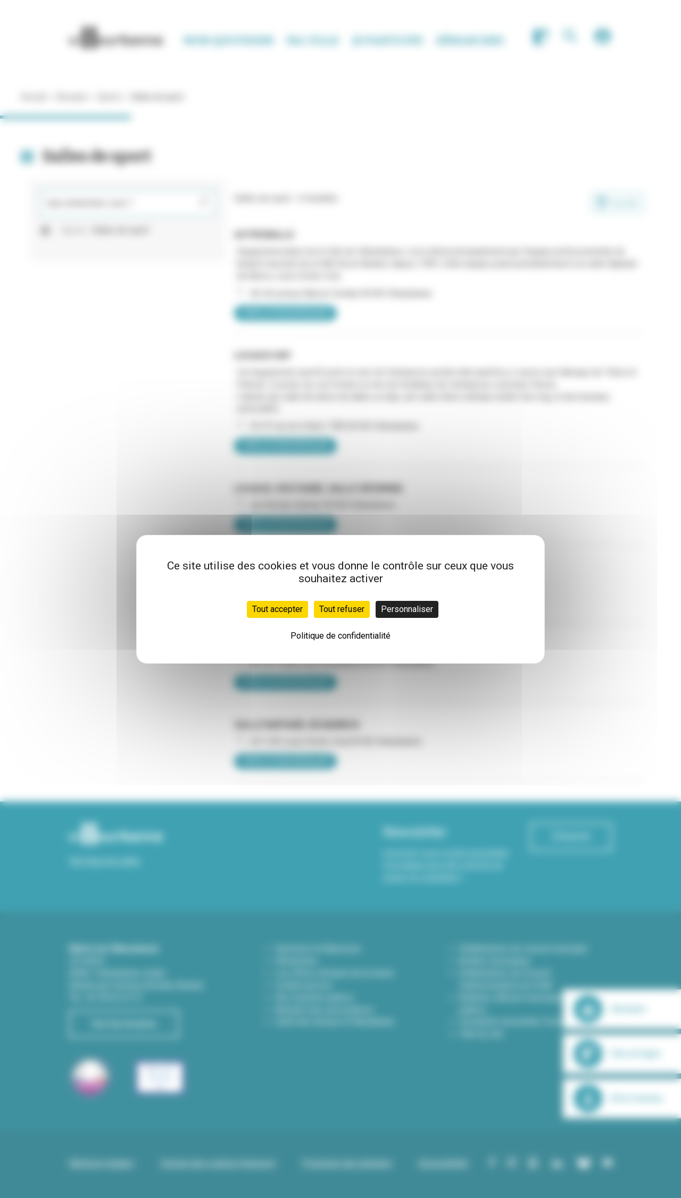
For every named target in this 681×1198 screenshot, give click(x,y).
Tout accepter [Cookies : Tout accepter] (277, 609)
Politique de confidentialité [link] (340, 636)
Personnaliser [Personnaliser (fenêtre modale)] (407, 609)
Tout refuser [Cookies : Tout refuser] (341, 609)
